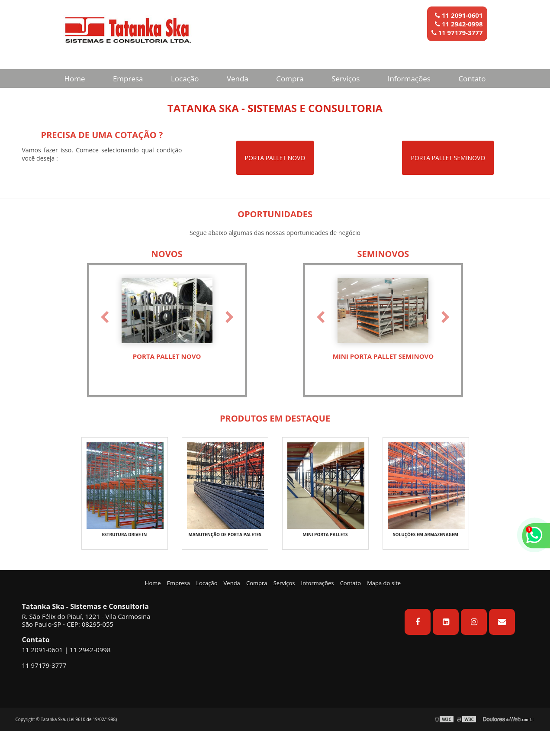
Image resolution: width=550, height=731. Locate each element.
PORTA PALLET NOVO (275, 158)
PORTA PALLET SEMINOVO (448, 158)
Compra (289, 79)
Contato (472, 79)
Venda (237, 79)
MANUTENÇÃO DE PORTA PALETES (224, 534)
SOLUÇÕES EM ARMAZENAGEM (425, 534)
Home (74, 79)
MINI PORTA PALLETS (324, 534)
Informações (409, 79)
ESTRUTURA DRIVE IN (124, 534)
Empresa (128, 79)
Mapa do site (384, 583)
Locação (185, 79)
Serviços (345, 79)
